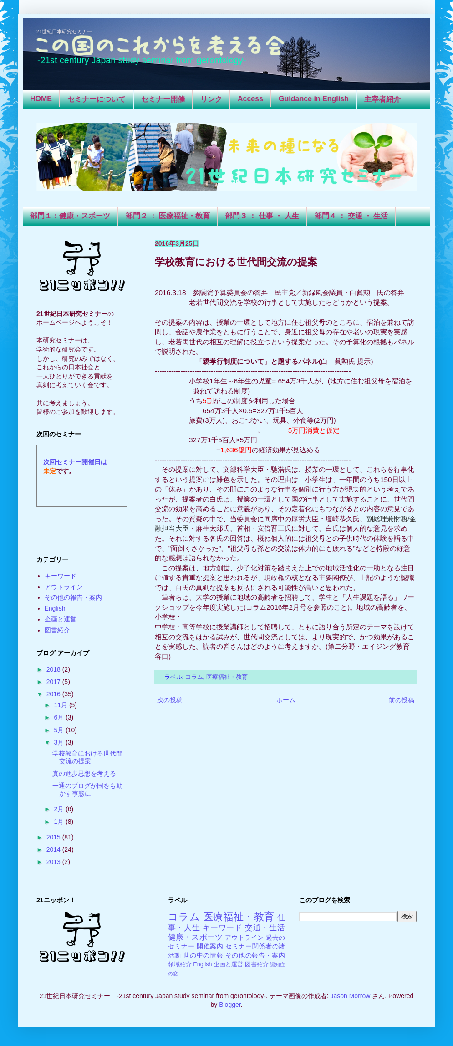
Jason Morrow (350, 995)
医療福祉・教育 (227, 677)
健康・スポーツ (195, 937)
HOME (41, 99)
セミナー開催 (163, 99)
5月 (60, 730)
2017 (54, 681)
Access (250, 99)
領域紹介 (180, 964)
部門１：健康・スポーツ (70, 216)
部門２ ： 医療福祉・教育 (168, 216)
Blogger (229, 1004)
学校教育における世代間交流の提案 (87, 757)
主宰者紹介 (382, 99)
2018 (54, 669)
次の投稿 (170, 700)
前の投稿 (401, 700)
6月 (60, 717)
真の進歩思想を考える (84, 773)
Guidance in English (314, 99)
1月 (60, 821)
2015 (54, 837)
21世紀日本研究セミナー (64, 31)
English (55, 608)
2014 (54, 849)
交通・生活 (265, 927)
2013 (54, 861)
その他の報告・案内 (73, 597)
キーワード (60, 576)
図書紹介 (57, 630)
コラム (194, 677)
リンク (211, 99)
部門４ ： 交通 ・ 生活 (351, 216)
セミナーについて (96, 99)
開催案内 (210, 946)
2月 (60, 809)
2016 (54, 694)
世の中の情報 (203, 955)
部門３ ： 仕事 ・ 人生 (262, 216)
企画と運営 (60, 619)
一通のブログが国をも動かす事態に (87, 789)
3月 (60, 742)
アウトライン (64, 586)
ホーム (285, 700)
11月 (61, 705)
